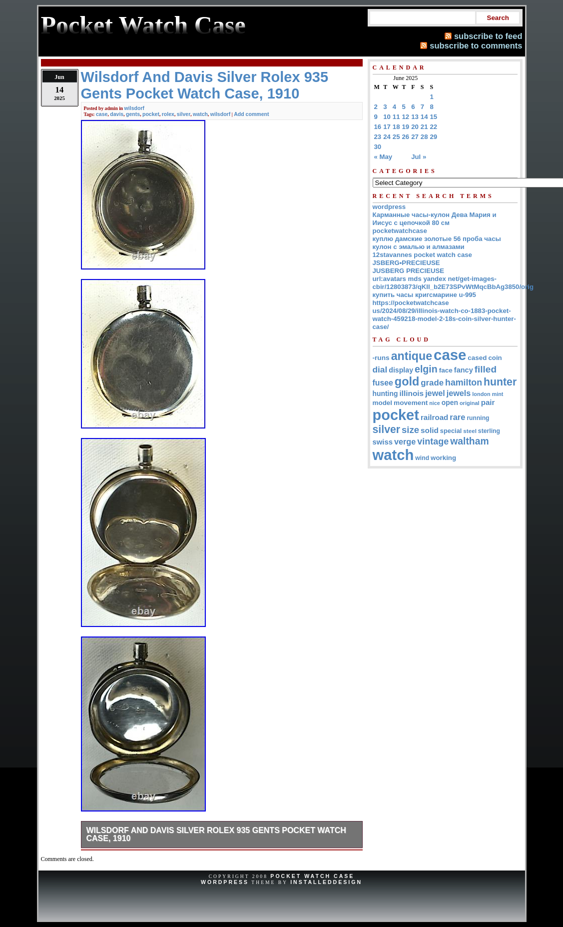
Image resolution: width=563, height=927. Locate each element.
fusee (383, 382)
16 (378, 126)
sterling (489, 431)
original (470, 403)
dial (380, 369)
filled (486, 369)
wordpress (389, 206)
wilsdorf (134, 108)
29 (434, 136)
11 (396, 116)
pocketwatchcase (400, 230)
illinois (411, 393)
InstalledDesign (326, 882)
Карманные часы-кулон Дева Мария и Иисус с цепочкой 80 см (435, 218)
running (478, 418)
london (481, 394)
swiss (383, 442)
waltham (469, 441)
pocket (150, 114)
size (410, 429)
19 (406, 126)
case (101, 114)
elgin (426, 369)
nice (434, 403)
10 (387, 116)
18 (396, 126)
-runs (381, 358)
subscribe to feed (488, 36)
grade (432, 383)
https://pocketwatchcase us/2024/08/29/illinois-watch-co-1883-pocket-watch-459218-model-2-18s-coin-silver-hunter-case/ (444, 314)
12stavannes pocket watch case (422, 254)
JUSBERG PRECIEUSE (409, 270)
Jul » (418, 156)
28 (424, 136)
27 (415, 136)
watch (200, 114)
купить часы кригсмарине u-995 (424, 294)
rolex (168, 114)
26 (406, 136)
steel (470, 431)
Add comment (251, 114)
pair (488, 402)
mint (498, 394)
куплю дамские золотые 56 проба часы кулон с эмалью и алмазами (437, 242)
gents (133, 114)
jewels (459, 393)
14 (424, 116)
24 (387, 136)
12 (406, 116)
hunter (500, 382)
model (383, 402)
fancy (463, 370)
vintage (433, 441)
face (446, 370)
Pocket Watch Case (312, 876)
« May (383, 156)
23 (378, 136)
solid (430, 430)
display (401, 370)
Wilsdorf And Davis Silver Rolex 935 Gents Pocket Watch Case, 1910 (216, 834)
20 (415, 126)
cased (477, 358)
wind (422, 458)
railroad (434, 417)
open (450, 402)
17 (387, 126)
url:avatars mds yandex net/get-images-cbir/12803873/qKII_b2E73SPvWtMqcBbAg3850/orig (453, 282)
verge (405, 441)
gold (407, 381)
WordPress (225, 882)
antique (411, 356)
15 (434, 116)
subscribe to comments (476, 45)
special (451, 430)
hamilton (463, 383)
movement (411, 402)
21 (424, 126)
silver (184, 114)
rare (457, 417)
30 (378, 146)
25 (396, 136)
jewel (435, 393)
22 (434, 126)
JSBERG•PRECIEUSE (406, 262)
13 (415, 116)
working (443, 458)
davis (116, 114)
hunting (385, 394)
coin (495, 358)
